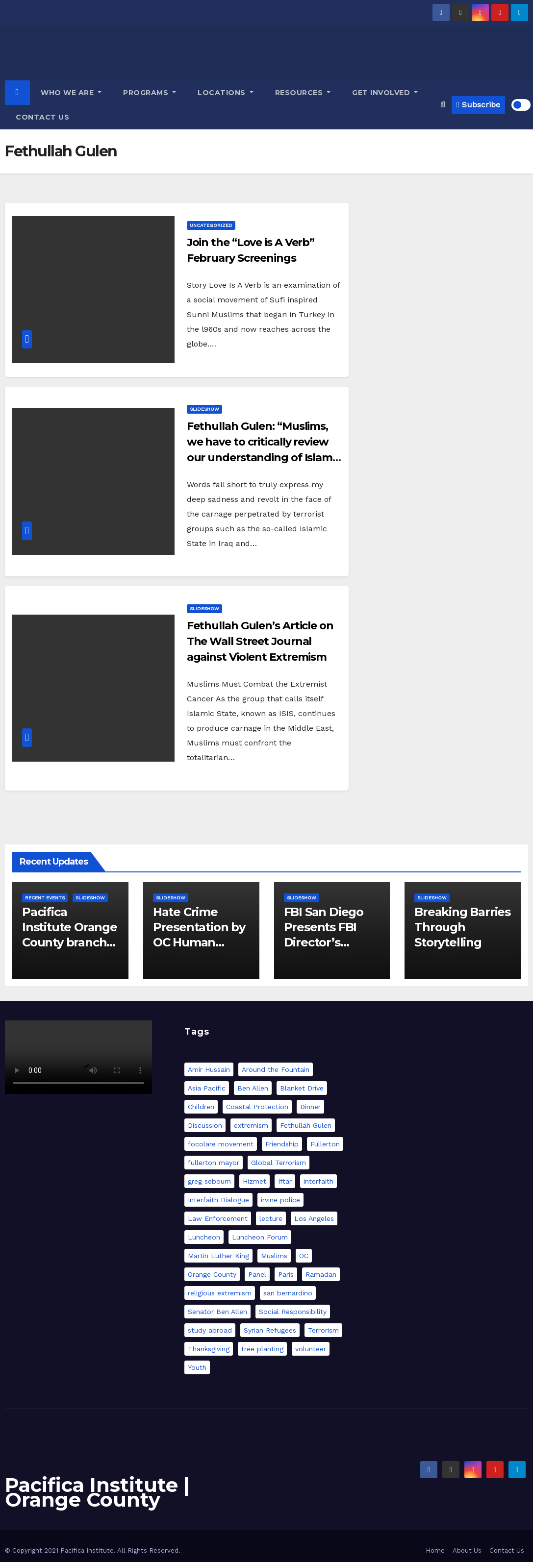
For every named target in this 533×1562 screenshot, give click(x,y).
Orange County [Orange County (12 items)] (212, 1274)
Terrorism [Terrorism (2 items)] (323, 1330)
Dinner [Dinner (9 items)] (310, 1107)
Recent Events (45, 897)
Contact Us (42, 117)
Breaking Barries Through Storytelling (462, 927)
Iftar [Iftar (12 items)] (285, 1181)
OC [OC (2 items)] (303, 1256)
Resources (303, 92)
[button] (443, 104)
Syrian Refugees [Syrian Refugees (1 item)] (270, 1330)
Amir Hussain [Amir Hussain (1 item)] (209, 1069)
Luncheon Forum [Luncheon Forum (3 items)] (260, 1237)
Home (435, 1550)
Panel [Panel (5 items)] (257, 1274)
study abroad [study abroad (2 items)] (210, 1330)
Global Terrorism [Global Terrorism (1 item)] (278, 1162)
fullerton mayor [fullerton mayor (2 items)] (213, 1162)
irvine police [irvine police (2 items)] (280, 1200)
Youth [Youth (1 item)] (197, 1367)
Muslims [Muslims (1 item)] (274, 1256)
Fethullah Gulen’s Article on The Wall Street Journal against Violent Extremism (260, 641)
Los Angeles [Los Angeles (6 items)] (314, 1218)
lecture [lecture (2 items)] (270, 1218)
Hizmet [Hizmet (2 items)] (254, 1181)
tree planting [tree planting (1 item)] (262, 1349)
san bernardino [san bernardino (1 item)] (287, 1293)
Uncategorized (211, 225)
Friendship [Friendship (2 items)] (282, 1144)
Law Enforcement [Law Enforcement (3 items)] (218, 1218)
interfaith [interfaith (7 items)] (318, 1181)
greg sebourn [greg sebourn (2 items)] (209, 1181)
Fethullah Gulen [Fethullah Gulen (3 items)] (305, 1125)
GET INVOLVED (385, 92)
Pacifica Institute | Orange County (97, 1492)
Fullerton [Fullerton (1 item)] (325, 1144)
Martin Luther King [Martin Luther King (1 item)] (218, 1256)
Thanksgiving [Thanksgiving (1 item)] (208, 1349)
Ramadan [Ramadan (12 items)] (320, 1274)
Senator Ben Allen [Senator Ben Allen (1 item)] (217, 1311)
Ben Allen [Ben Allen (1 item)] (252, 1088)
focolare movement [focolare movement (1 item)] (221, 1144)
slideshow (204, 409)
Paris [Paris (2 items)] (286, 1274)
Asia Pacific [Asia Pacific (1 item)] (207, 1088)
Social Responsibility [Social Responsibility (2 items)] (293, 1311)
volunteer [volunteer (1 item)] (310, 1349)
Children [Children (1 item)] (201, 1107)
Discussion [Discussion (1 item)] (205, 1125)
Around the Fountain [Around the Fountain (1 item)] (275, 1069)
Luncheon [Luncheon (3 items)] (204, 1237)
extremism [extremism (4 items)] (251, 1125)
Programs (149, 92)
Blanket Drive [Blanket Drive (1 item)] (302, 1088)
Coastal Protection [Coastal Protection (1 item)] (257, 1107)
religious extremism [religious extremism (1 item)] (220, 1293)
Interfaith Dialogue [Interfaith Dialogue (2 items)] (218, 1200)
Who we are (71, 92)
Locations (226, 92)
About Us (467, 1550)
